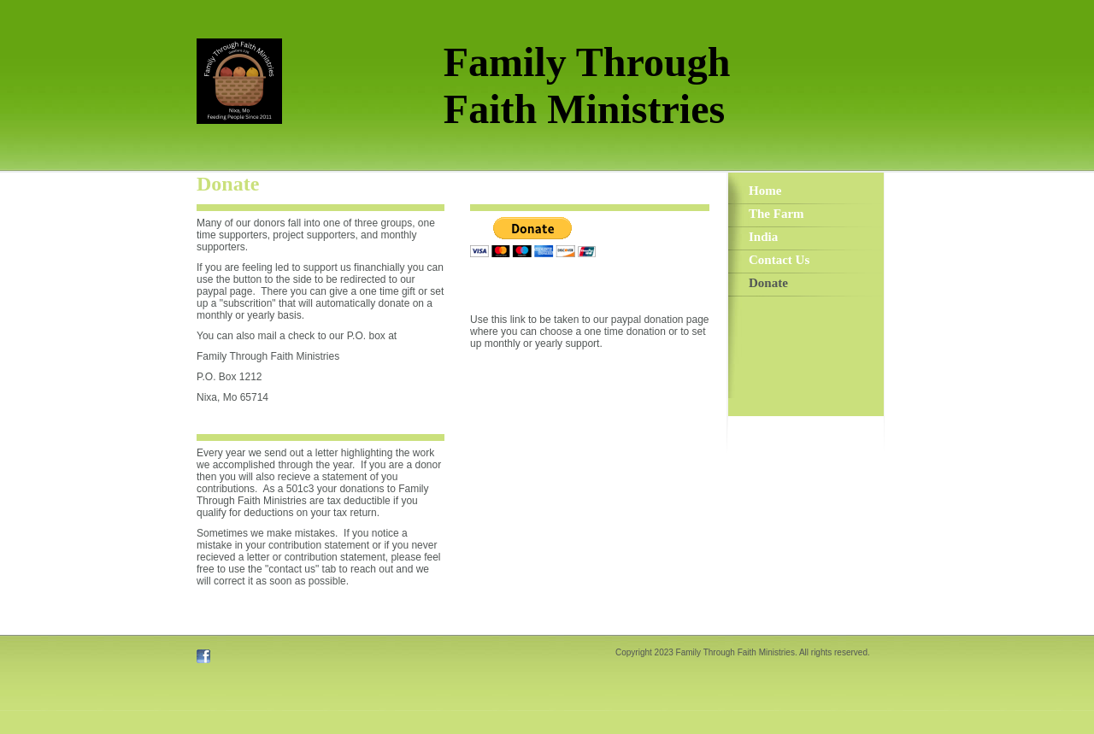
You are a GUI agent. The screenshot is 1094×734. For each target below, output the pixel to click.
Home (765, 190)
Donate (768, 283)
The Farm (776, 213)
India (763, 237)
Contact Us (779, 260)
